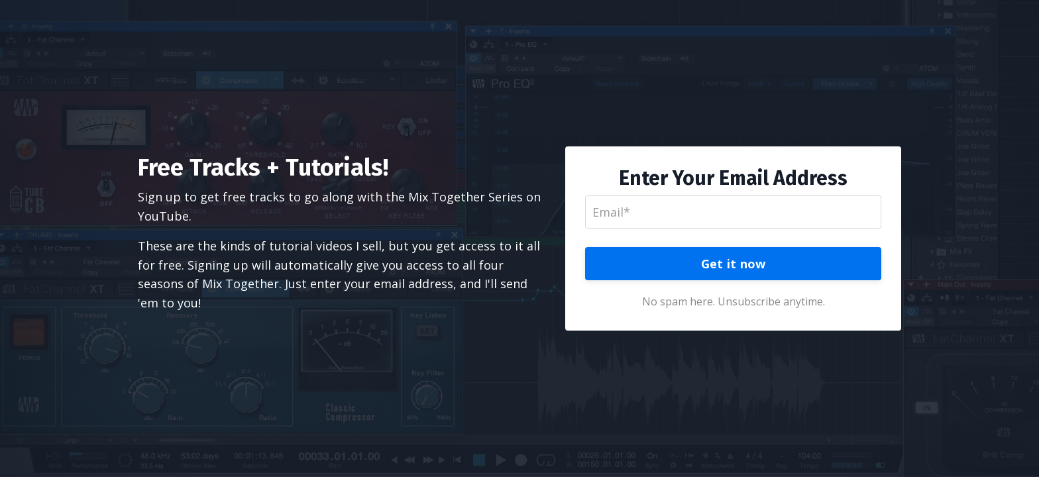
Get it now (733, 264)
